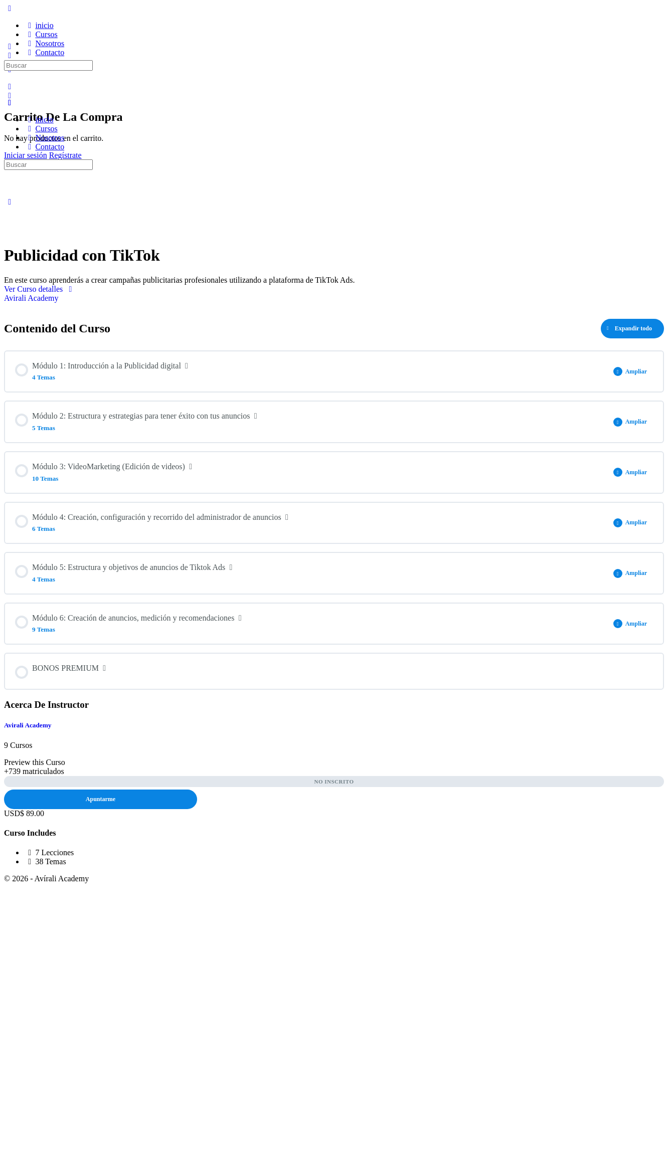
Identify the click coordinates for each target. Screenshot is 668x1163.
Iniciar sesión (25, 155)
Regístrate (65, 155)
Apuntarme (100, 799)
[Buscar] (9, 86)
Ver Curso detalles (40, 289)
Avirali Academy (27, 725)
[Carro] (9, 95)
